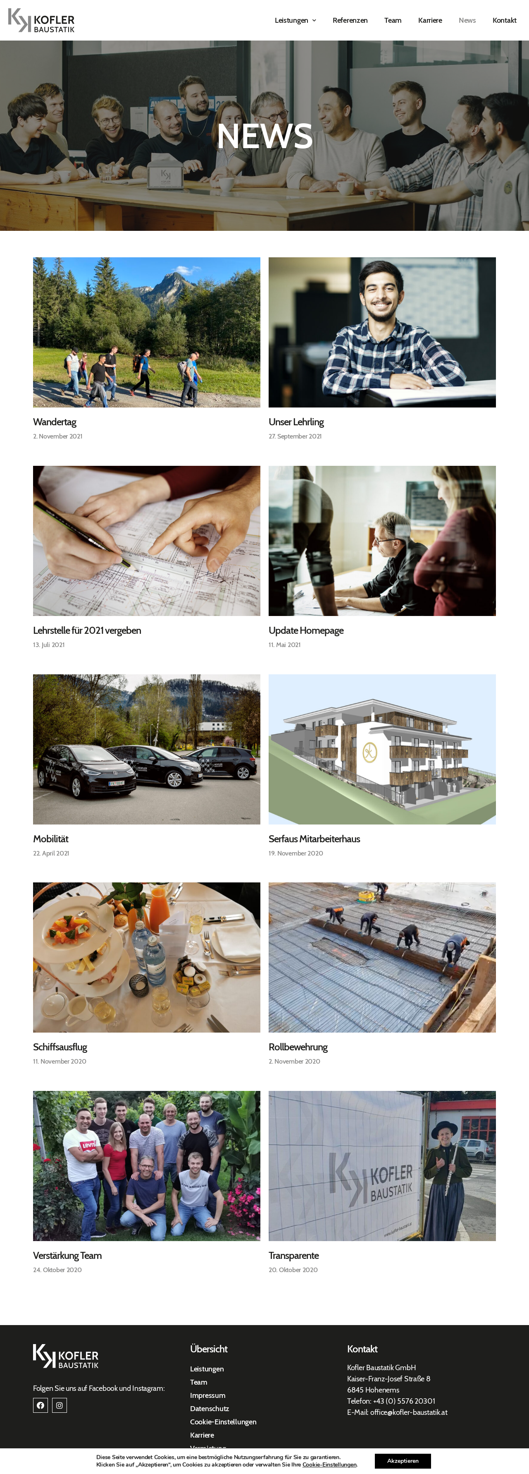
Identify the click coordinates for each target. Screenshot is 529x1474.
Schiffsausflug (60, 1047)
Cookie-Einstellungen (223, 1421)
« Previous (49, 1279)
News (467, 20)
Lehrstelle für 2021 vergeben (87, 630)
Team (393, 20)
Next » (77, 1279)
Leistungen (295, 20)
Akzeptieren (409, 1461)
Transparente (294, 1255)
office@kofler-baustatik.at (409, 1412)
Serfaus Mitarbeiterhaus (314, 839)
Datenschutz (209, 1408)
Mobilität (50, 839)
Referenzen (350, 20)
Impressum (208, 1395)
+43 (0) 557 (391, 1401)
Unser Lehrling (296, 422)
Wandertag (54, 422)
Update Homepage (306, 630)
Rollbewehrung (298, 1047)
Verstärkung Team (67, 1255)
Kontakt (505, 20)
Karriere (430, 20)
